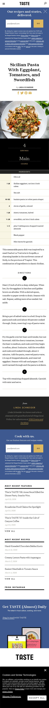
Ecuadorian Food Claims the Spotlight (23, 506)
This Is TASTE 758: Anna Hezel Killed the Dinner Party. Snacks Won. (24, 493)
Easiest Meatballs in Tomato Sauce (21, 568)
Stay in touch (8, 617)
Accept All (37, 698)
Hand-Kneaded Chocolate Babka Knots (24, 546)
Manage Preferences (11, 696)
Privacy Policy (19, 689)
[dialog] (24, 687)
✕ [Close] (45, 670)
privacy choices (7, 691)
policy (19, 46)
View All (10, 531)
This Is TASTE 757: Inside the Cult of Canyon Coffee (22, 519)
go (38, 23)
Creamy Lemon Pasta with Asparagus (23, 557)
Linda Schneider (26, 87)
